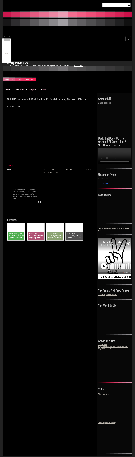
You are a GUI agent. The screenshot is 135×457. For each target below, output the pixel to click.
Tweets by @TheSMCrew (107, 295)
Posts (43, 89)
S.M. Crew (12, 166)
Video (20, 79)
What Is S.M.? (29, 79)
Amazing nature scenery (107, 423)
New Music (20, 89)
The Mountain (103, 394)
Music (14, 79)
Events (7, 79)
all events (104, 183)
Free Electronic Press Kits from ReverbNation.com (114, 280)
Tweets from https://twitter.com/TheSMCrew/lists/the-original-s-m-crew (113, 347)
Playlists (32, 89)
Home (8, 89)
